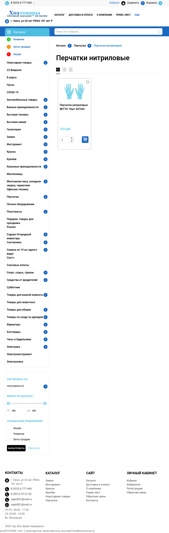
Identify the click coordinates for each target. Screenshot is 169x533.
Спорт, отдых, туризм (20, 272)
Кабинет (132, 480)
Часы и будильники (19, 339)
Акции (14, 54)
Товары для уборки (19, 309)
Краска (11, 151)
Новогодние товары (19, 62)
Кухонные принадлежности (24, 166)
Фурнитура (13, 324)
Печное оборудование (20, 204)
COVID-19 (12, 92)
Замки (11, 136)
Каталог (59, 15)
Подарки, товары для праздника (20, 221)
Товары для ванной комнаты (25, 294)
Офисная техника (17, 189)
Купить (85, 139)
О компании (104, 15)
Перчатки (13, 196)
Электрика (13, 346)
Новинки (15, 39)
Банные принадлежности (22, 107)
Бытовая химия (16, 122)
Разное (11, 227)
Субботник (13, 287)
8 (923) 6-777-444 (18, 3)
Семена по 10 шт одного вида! (22, 251)
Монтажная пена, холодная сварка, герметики (24, 183)
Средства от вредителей (22, 280)
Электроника (15, 361)
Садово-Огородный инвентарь (19, 236)
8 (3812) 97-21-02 (21, 494)
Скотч (10, 257)
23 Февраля (14, 70)
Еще (137, 15)
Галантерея (14, 129)
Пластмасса (14, 211)
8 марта (12, 77)
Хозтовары (14, 331)
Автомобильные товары (22, 99)
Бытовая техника (17, 114)
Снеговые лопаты (18, 265)
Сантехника (14, 242)
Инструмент (14, 144)
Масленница (14, 174)
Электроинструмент (19, 354)
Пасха (10, 84)
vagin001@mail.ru (21, 499)
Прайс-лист (123, 15)
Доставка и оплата (81, 15)
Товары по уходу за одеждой (25, 317)
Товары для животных (21, 302)
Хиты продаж (18, 47)
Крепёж (12, 159)
